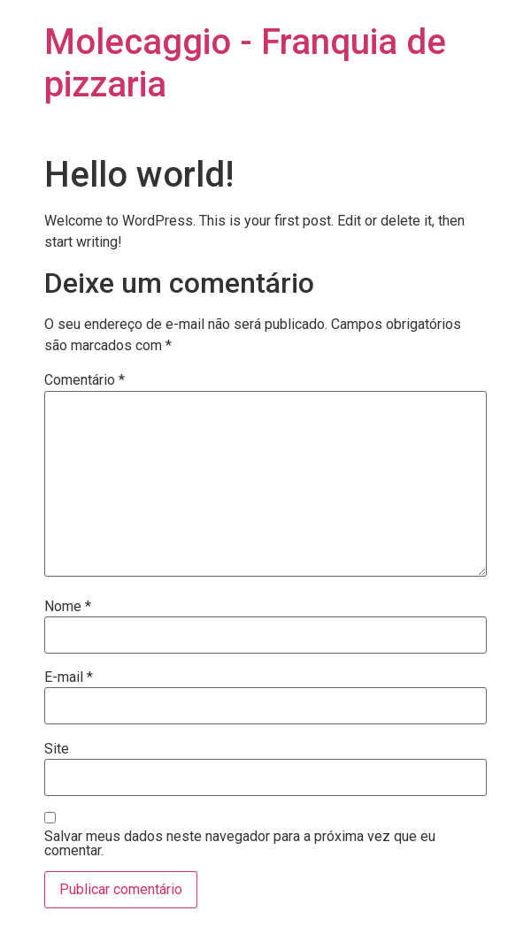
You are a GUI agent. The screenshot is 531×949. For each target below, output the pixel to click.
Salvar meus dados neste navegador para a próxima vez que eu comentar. (239, 844)
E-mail (68, 677)
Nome (67, 607)
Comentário (84, 380)
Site (56, 749)
